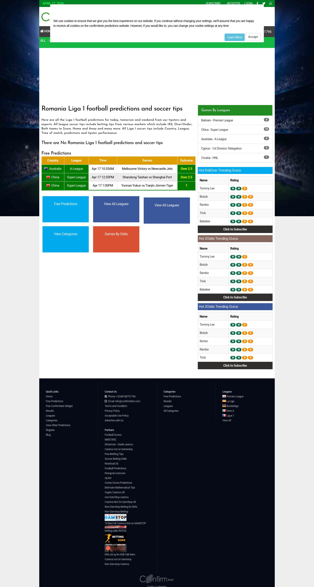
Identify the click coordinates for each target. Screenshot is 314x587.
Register (50, 427)
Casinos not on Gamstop (118, 556)
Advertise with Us (114, 418)
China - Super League (214, 129)
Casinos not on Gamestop (119, 446)
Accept (253, 37)
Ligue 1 (228, 413)
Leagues (50, 413)
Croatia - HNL (209, 158)
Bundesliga (230, 403)
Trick (203, 212)
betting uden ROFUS (115, 534)
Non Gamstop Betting (116, 513)
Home (46, 31)
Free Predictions (54, 398)
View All (226, 418)
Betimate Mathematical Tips (120, 485)
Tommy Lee (207, 188)
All (43, 41)
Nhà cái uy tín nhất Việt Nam (120, 552)
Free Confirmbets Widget (59, 403)
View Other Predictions (58, 422)
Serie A (228, 408)
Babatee (205, 220)
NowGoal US (111, 461)
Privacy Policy (112, 408)
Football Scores (113, 432)
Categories (52, 418)
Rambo (204, 204)
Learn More (234, 37)
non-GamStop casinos (117, 494)
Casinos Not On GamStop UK (120, 499)
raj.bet (108, 475)
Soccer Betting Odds (116, 456)
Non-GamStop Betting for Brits (121, 504)
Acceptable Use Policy (117, 413)
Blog (48, 432)
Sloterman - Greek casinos (119, 442)
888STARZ (110, 437)
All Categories (171, 408)
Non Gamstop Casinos (117, 561)
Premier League (232, 394)
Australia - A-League (214, 139)
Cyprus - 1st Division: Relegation (221, 148)
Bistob (204, 196)
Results (50, 408)
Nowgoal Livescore (115, 470)
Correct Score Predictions (118, 480)
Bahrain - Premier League (217, 120)
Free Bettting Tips (114, 451)
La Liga (228, 398)
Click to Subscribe (235, 228)
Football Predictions (115, 466)
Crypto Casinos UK (115, 490)
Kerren (204, 339)
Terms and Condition (116, 403)
